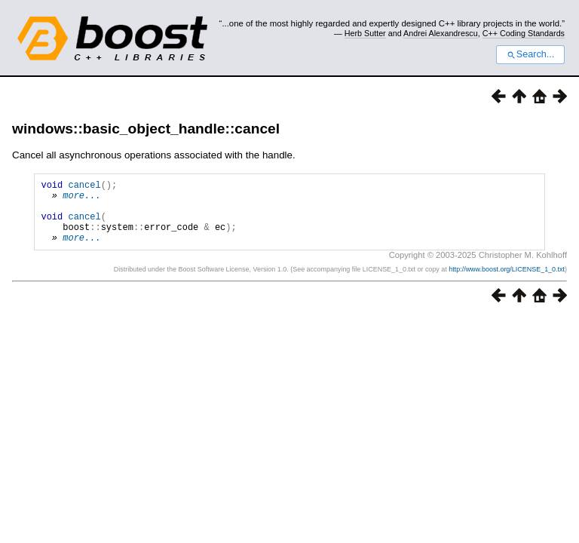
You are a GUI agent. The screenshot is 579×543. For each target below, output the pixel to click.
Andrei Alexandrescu (440, 33)
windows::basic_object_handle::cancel (146, 129)
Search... (530, 54)
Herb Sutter (365, 33)
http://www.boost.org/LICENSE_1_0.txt (507, 283)
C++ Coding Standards (523, 33)
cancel (84, 186)
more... (81, 199)
